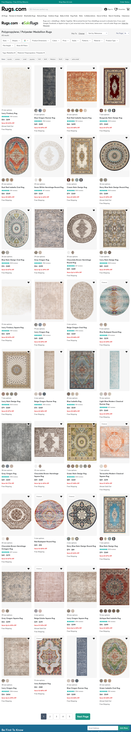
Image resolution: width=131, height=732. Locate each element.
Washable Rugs (29, 16)
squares (32, 59)
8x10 (45, 59)
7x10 (39, 59)
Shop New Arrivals (65, 2)
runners (17, 59)
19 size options (39, 329)
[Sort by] (97, 33)
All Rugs (5, 16)
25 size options (72, 115)
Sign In (108, 9)
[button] (6, 41)
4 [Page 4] (62, 716)
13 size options (39, 680)
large (67, 59)
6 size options (72, 184)
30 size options (39, 184)
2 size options (72, 324)
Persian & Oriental (15, 16)
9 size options (104, 329)
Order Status (124, 2)
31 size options (7, 110)
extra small (75, 59)
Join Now (124, 728)
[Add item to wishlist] (28, 68)
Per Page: (119, 33)
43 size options (105, 685)
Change (81, 33)
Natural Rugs (42, 16)
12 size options (105, 615)
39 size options (39, 257)
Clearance (125, 16)
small (24, 59)
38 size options (7, 470)
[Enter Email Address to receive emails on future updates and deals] (102, 728)
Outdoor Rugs (53, 16)
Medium (52, 59)
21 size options (39, 115)
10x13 (60, 59)
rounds (9, 59)
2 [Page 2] (49, 716)
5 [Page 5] (69, 716)
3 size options (39, 538)
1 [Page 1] (43, 716)
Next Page (83, 716)
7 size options (104, 115)
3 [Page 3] (56, 716)
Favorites (119, 9)
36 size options (105, 184)
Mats (81, 16)
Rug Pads (73, 16)
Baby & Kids (64, 16)
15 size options (105, 398)
